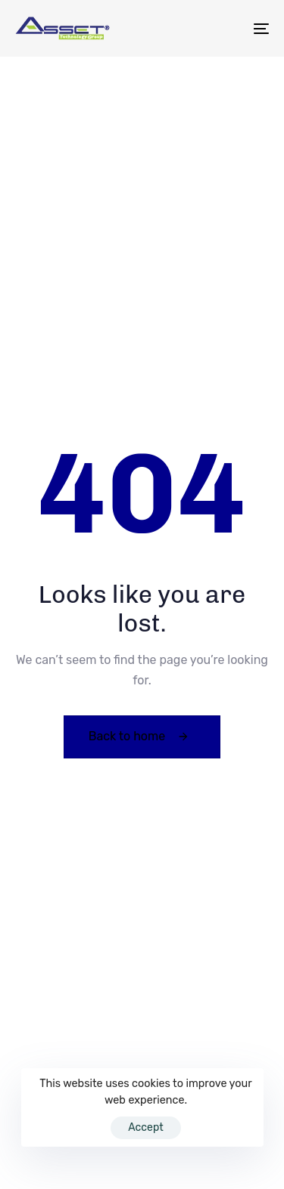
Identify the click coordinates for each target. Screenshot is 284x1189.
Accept (145, 1127)
